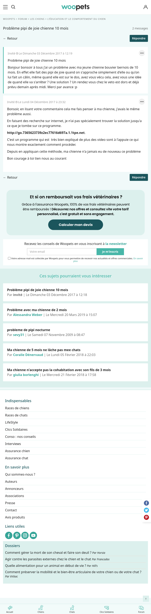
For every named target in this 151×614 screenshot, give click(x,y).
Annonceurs (14, 488)
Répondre (139, 38)
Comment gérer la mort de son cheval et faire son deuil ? (55, 553)
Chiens (40, 608)
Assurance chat (16, 458)
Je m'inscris (110, 252)
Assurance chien (17, 451)
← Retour (10, 38)
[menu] (6, 7)
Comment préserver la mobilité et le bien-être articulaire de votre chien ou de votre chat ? (73, 574)
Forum (141, 608)
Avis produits (15, 517)
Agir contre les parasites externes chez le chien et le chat (57, 559)
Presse (10, 503)
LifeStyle (11, 422)
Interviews (13, 444)
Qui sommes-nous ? (20, 474)
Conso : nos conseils (20, 436)
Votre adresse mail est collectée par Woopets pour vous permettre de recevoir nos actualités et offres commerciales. (75, 260)
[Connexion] (145, 7)
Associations (14, 496)
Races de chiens (17, 408)
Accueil (9, 608)
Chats (72, 608)
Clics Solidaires (107, 608)
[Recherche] (13, 7)
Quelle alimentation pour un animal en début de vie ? (51, 565)
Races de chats (16, 415)
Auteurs (11, 481)
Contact (11, 510)
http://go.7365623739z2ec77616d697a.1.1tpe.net (46, 132)
